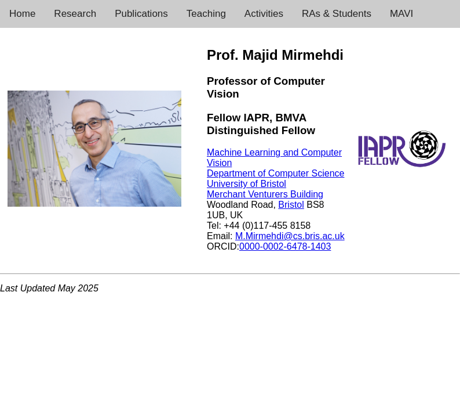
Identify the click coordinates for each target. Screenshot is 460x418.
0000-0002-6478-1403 (285, 246)
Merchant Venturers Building (265, 194)
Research (75, 13)
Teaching (206, 13)
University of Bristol (246, 184)
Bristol (291, 205)
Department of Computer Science (275, 173)
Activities (263, 13)
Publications (141, 13)
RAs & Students (336, 13)
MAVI (401, 13)
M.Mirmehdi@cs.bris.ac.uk (290, 236)
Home (22, 13)
